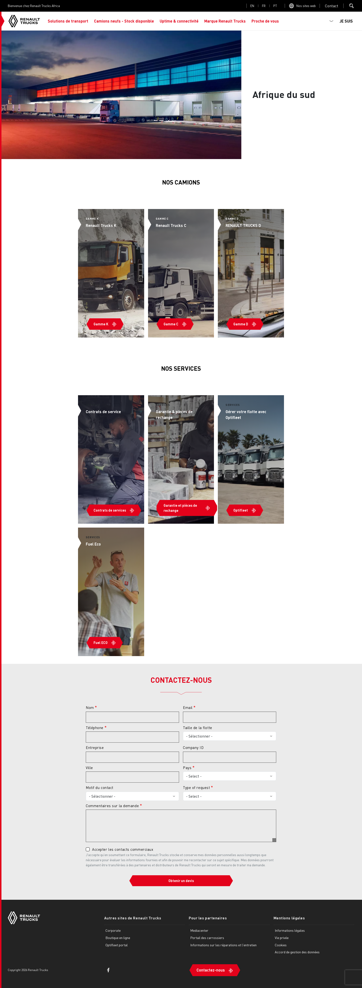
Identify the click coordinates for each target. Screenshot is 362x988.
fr (264, 6)
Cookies (281, 945)
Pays (187, 767)
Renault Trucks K (101, 225)
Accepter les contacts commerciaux (122, 849)
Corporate (113, 930)
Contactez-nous (211, 969)
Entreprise (95, 747)
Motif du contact (99, 787)
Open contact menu (331, 6)
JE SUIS (346, 21)
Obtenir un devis (181, 880)
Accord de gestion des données (297, 952)
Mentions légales (289, 918)
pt (275, 6)
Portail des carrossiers (207, 937)
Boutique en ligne (117, 937)
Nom (90, 707)
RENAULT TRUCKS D (243, 225)
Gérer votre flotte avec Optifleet (246, 414)
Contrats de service (103, 411)
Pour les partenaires (208, 918)
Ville (89, 767)
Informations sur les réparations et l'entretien (223, 945)
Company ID (193, 747)
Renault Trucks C (171, 225)
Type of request (196, 787)
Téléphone (94, 727)
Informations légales (290, 930)
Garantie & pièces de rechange (174, 414)
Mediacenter (199, 930)
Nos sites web (306, 6)
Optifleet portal (116, 945)
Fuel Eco (93, 543)
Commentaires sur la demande (112, 805)
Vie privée (282, 937)
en (252, 6)
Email (188, 707)
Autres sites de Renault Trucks (132, 918)
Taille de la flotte (197, 727)
